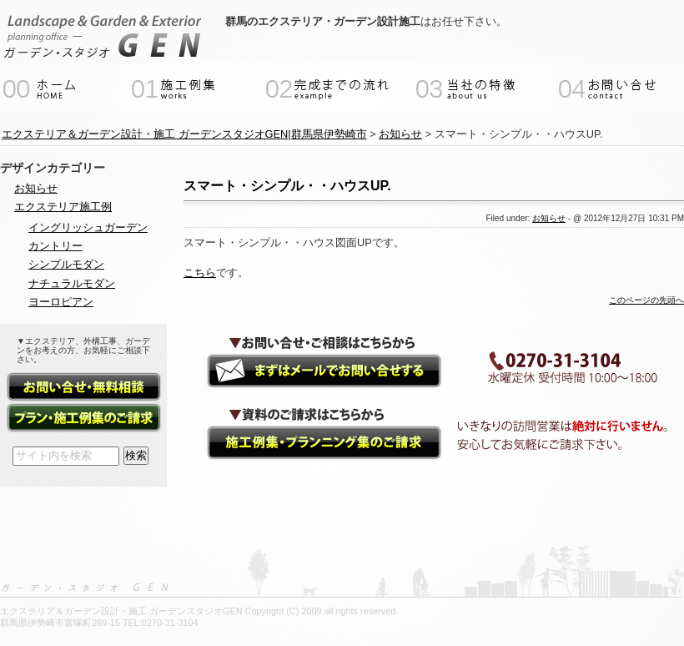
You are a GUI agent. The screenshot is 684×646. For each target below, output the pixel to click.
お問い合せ (83, 387)
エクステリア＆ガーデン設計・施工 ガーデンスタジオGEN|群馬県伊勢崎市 (184, 134)
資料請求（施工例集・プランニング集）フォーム (83, 418)
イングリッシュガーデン (88, 227)
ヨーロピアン (60, 301)
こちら (200, 272)
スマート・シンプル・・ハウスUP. (287, 186)
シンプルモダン (66, 264)
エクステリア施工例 (63, 206)
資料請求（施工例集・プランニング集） (309, 445)
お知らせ (549, 218)
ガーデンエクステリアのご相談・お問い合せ (309, 371)
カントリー (55, 246)
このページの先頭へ (646, 300)
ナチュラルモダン (71, 283)
